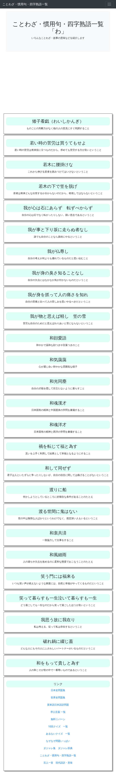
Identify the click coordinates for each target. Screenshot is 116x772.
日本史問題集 (58, 690)
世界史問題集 (58, 697)
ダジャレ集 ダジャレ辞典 (58, 748)
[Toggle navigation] (109, 4)
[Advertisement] (58, 85)
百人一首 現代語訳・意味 (58, 762)
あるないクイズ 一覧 (58, 733)
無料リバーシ (58, 719)
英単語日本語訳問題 (58, 704)
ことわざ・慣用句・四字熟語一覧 (25, 4)
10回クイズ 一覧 (58, 726)
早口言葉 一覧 (58, 712)
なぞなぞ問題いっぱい (58, 741)
